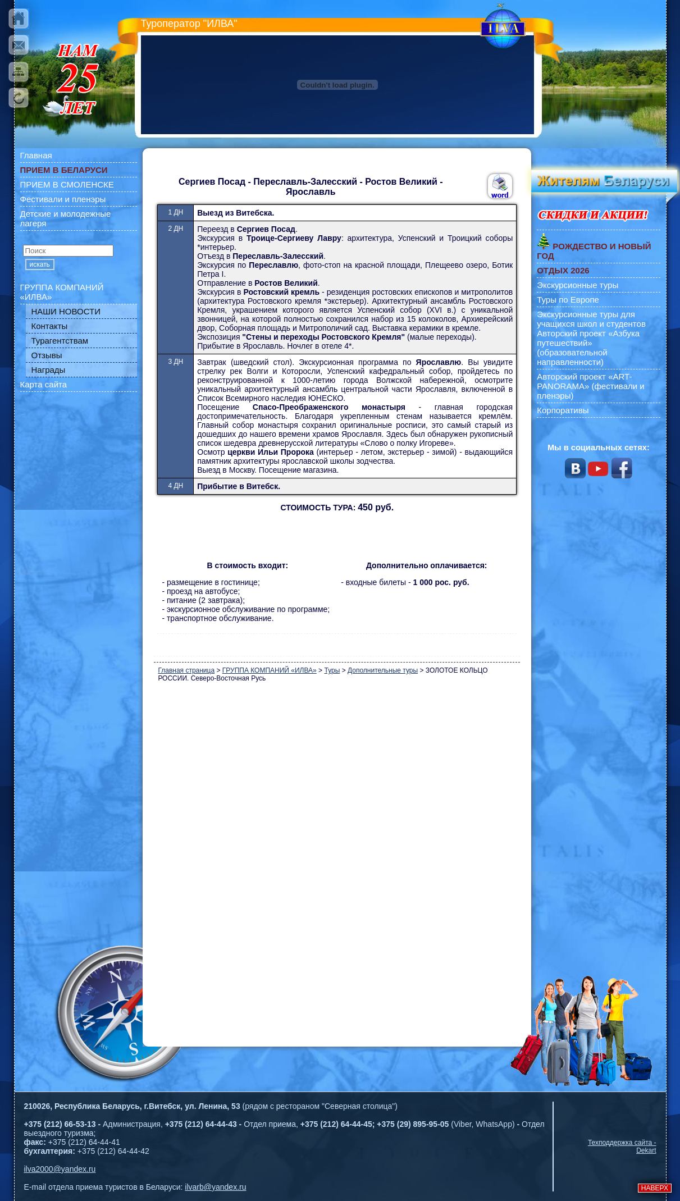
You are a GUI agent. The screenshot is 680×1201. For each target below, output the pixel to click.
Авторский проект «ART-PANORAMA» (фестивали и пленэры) (591, 386)
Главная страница (186, 670)
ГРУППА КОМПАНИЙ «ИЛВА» (62, 292)
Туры (332, 670)
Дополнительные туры (383, 670)
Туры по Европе (568, 299)
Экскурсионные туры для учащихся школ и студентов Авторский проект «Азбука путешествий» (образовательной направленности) (591, 338)
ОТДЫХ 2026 (563, 270)
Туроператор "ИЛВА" (189, 23)
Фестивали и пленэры (63, 199)
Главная (36, 155)
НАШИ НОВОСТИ (66, 311)
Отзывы (46, 355)
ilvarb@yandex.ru (215, 1186)
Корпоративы (562, 410)
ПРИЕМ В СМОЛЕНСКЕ (67, 184)
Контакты (49, 326)
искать (40, 264)
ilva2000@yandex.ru (60, 1169)
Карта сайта (43, 384)
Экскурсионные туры (577, 285)
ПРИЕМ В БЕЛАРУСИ (64, 170)
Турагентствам (60, 340)
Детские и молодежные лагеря (65, 218)
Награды (48, 370)
